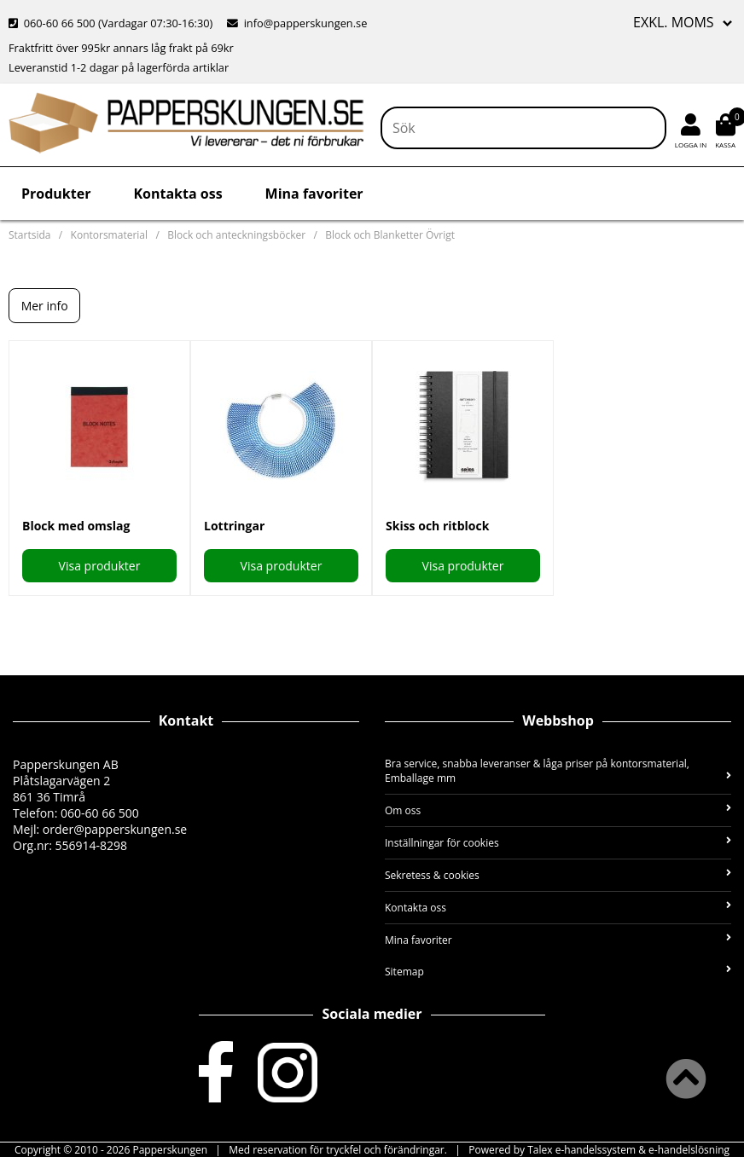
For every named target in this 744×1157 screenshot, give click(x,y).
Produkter (55, 193)
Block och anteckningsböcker (236, 235)
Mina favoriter (314, 193)
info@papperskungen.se (297, 23)
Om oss (558, 810)
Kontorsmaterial (109, 235)
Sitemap (558, 971)
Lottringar (234, 526)
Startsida (29, 235)
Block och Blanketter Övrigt (390, 235)
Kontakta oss (177, 193)
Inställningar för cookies (558, 843)
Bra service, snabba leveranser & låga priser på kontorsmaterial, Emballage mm (558, 770)
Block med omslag (76, 526)
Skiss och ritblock (437, 526)
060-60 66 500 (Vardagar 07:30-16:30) (112, 23)
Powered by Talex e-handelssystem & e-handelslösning (598, 1150)
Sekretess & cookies (558, 875)
